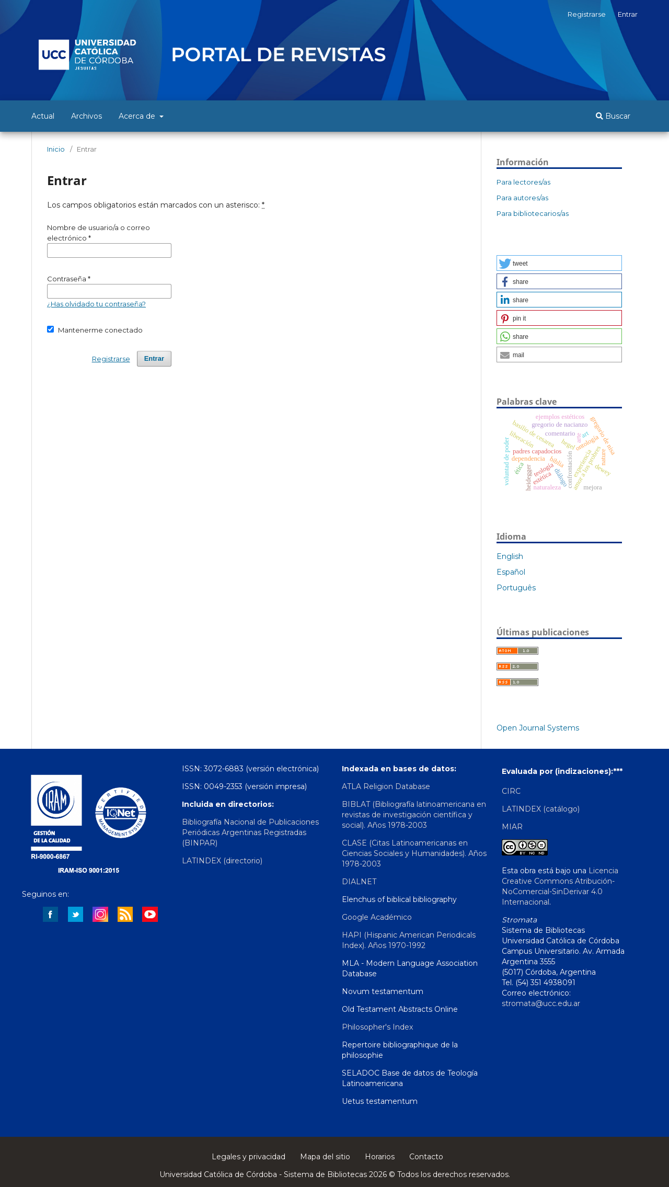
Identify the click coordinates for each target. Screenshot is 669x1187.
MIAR (512, 826)
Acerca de (138, 116)
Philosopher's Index (377, 1027)
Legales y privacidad (248, 1156)
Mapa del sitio (325, 1156)
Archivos (86, 116)
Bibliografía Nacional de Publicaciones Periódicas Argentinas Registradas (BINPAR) (250, 832)
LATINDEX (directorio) (222, 860)
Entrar (628, 14)
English (510, 556)
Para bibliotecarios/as (533, 213)
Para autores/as (522, 197)
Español (511, 572)
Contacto (426, 1156)
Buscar (613, 116)
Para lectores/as (523, 182)
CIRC (511, 791)
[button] (559, 263)
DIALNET (359, 881)
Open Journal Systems (538, 728)
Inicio (56, 149)
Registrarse (587, 14)
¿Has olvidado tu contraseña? (96, 304)
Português (516, 587)
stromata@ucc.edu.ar (541, 1003)
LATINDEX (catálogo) (541, 809)
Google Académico (377, 917)
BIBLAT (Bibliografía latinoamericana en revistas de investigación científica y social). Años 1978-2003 (414, 815)
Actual (42, 116)
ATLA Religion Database (386, 786)
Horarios (380, 1156)
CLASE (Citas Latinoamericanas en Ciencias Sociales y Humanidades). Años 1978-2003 (414, 853)
